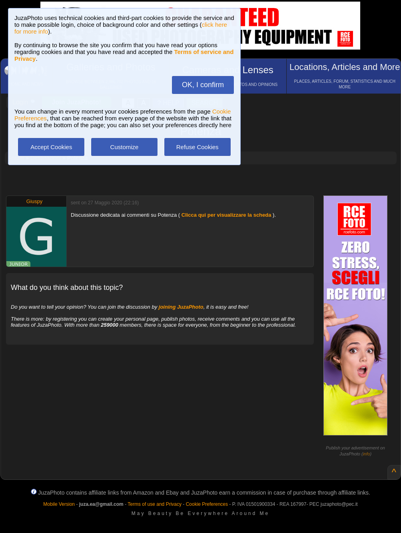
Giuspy (34, 201)
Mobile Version (59, 504)
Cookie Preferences (207, 504)
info (366, 453)
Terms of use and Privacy (155, 504)
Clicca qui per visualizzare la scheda (226, 215)
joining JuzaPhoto (181, 307)
